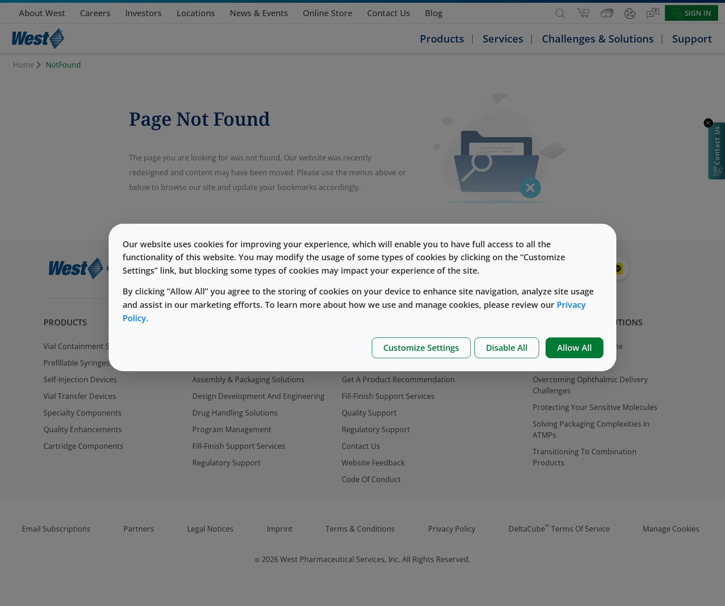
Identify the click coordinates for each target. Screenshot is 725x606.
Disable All (507, 347)
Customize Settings (421, 347)
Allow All (574, 347)
